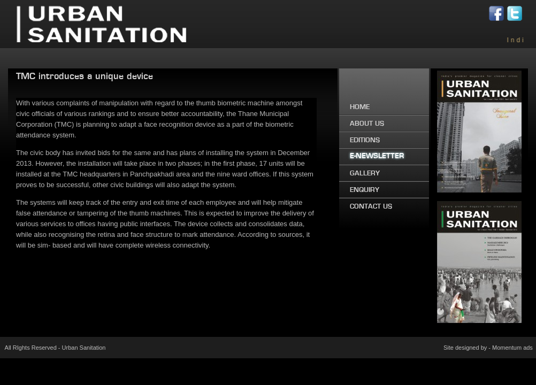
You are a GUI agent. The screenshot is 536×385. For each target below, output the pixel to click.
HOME (360, 107)
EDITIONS (365, 140)
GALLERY (365, 173)
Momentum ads (512, 347)
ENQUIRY (364, 190)
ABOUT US (367, 123)
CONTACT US (371, 206)
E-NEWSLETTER (377, 156)
